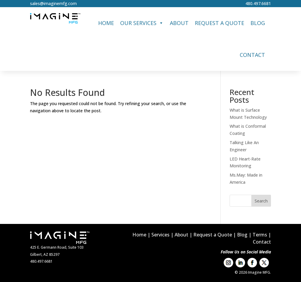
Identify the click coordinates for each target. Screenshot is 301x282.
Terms (260, 234)
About (179, 23)
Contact (252, 54)
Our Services (142, 23)
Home (106, 23)
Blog (257, 23)
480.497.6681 (258, 3)
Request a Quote (219, 23)
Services (160, 234)
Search (261, 201)
